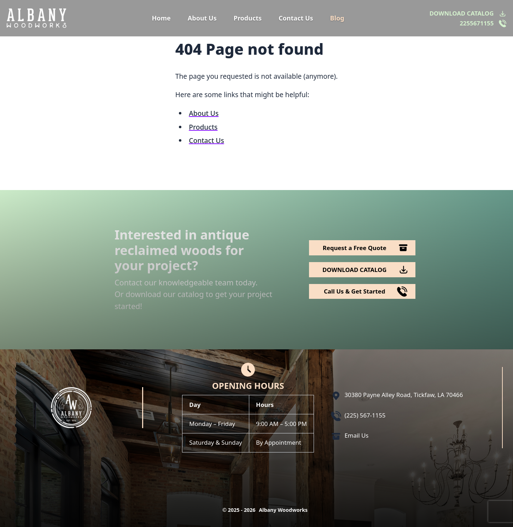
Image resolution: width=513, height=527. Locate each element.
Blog (337, 18)
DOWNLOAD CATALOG (462, 13)
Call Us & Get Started (354, 291)
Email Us (357, 435)
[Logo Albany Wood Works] (36, 18)
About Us (202, 18)
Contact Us (296, 18)
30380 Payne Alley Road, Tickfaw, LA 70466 (404, 395)
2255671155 (477, 23)
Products (248, 18)
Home (161, 18)
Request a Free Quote (354, 248)
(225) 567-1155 (365, 415)
